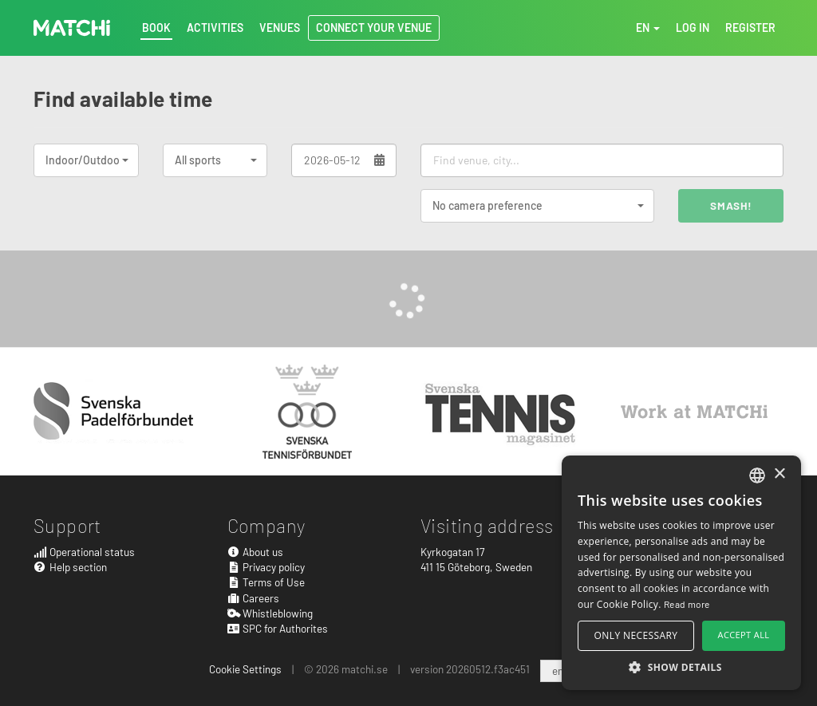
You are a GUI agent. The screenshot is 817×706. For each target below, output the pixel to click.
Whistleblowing (270, 613)
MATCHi (72, 28)
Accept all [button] (744, 635)
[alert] (681, 573)
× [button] (779, 474)
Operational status (84, 551)
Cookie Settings (245, 669)
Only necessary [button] (636, 635)
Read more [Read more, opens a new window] (687, 603)
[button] (681, 666)
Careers (253, 598)
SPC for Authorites (278, 628)
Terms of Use (266, 582)
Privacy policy (266, 567)
